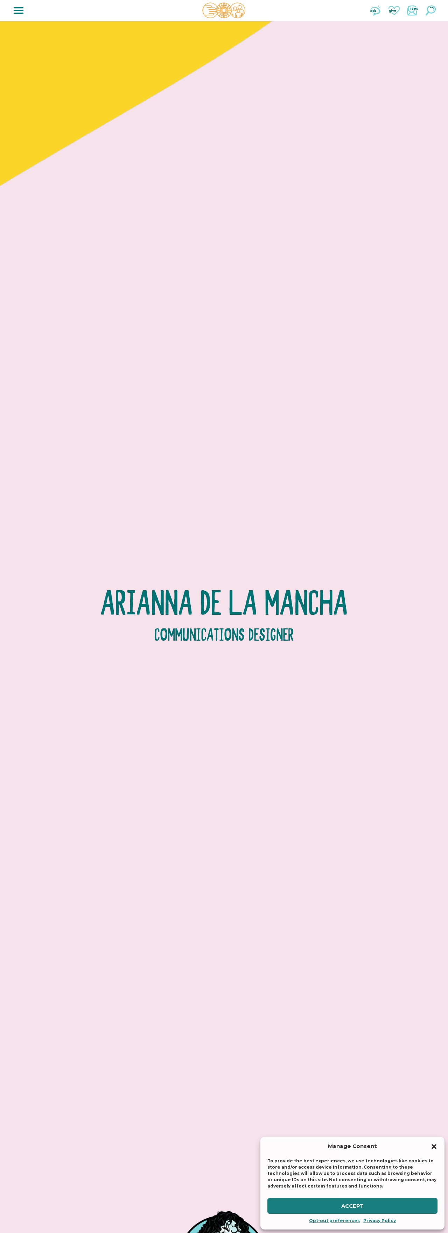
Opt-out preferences (334, 1220)
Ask (376, 10)
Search (431, 10)
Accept (352, 1206)
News (412, 10)
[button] (434, 1146)
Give (394, 10)
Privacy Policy (379, 1220)
